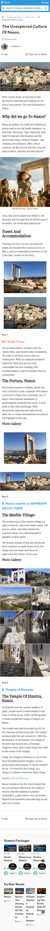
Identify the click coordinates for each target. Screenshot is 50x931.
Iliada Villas (13, 341)
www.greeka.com (19, 778)
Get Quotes (13, 866)
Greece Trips (29, 17)
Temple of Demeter (18, 689)
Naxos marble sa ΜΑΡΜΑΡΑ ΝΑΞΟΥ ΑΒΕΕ (24, 506)
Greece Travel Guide (14, 17)
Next (43, 861)
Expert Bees (34, 925)
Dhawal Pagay (13, 901)
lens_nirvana (23, 921)
